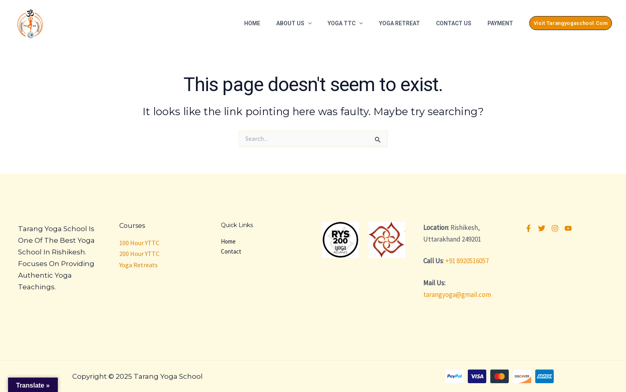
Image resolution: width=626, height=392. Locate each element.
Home (252, 23)
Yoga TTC (345, 23)
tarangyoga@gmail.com (457, 294)
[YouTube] (568, 228)
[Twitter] (541, 228)
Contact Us (453, 23)
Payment (500, 23)
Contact (231, 251)
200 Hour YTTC (139, 254)
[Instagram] (555, 228)
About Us (294, 23)
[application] (308, 23)
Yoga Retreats (138, 265)
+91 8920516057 (467, 260)
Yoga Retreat (399, 23)
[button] (570, 23)
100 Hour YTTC (139, 243)
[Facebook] (528, 228)
